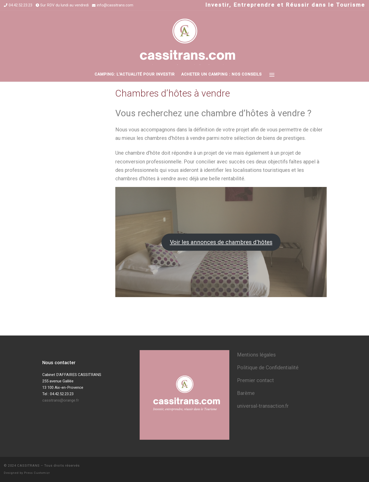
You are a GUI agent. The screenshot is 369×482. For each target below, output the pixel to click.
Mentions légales (256, 355)
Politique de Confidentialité (268, 367)
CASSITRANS (28, 465)
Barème (246, 393)
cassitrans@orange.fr (60, 400)
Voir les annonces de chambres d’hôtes (221, 242)
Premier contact (255, 380)
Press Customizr (37, 473)
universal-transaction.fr (263, 406)
